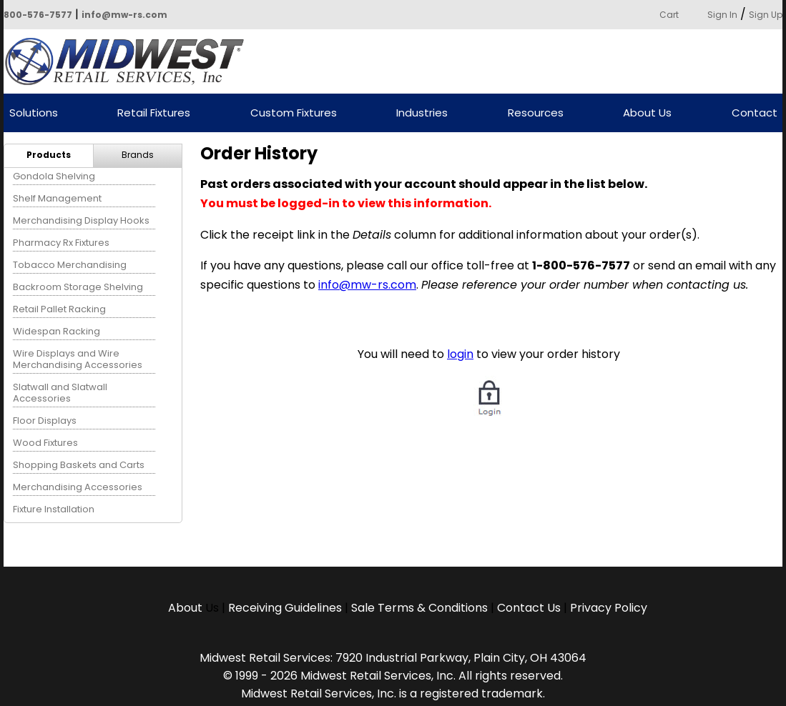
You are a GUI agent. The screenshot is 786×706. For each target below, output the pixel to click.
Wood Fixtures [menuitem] (45, 442)
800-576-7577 (38, 15)
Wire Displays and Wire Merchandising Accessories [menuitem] (77, 359)
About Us (647, 113)
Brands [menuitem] (138, 155)
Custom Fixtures (293, 113)
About (186, 608)
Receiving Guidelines (285, 608)
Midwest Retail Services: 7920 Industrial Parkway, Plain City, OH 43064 (393, 658)
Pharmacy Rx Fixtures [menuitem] (61, 242)
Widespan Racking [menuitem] (56, 331)
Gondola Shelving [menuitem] (54, 176)
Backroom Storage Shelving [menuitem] (78, 287)
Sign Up (765, 15)
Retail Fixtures (153, 113)
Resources (536, 113)
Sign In (722, 15)
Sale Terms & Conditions (419, 608)
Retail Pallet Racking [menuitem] (59, 309)
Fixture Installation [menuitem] (53, 509)
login (460, 354)
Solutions (33, 113)
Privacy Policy (608, 608)
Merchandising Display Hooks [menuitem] (81, 220)
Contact (754, 113)
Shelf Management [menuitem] (57, 198)
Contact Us (529, 608)
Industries (422, 113)
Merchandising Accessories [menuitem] (77, 487)
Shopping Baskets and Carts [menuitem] (78, 465)
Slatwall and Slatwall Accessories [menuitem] (60, 392)
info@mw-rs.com (124, 15)
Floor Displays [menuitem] (45, 420)
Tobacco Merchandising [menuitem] (70, 265)
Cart (669, 15)
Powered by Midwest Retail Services (129, 61)
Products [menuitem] (48, 155)
